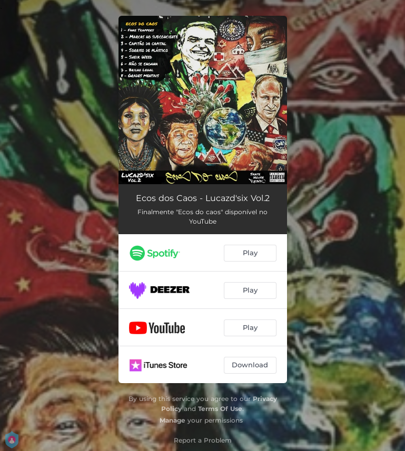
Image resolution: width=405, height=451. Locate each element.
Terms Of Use (220, 409)
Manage (172, 420)
